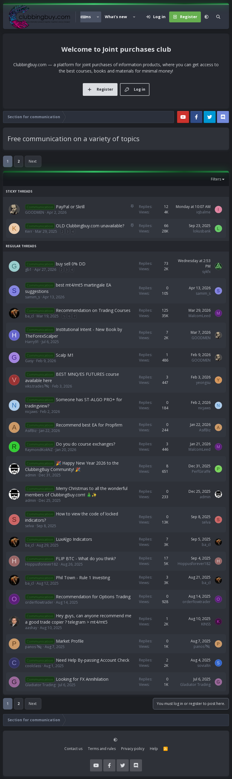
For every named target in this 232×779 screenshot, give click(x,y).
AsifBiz (31, 430)
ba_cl (29, 316)
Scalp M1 (65, 355)
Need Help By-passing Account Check (92, 660)
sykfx (206, 271)
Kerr (28, 231)
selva (29, 525)
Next (33, 161)
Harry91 (32, 341)
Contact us (73, 748)
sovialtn (204, 665)
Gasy (29, 360)
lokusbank (202, 231)
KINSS (206, 624)
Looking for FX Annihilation (82, 679)
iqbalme (203, 212)
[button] (98, 16)
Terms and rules (102, 748)
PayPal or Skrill (70, 206)
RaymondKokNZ (39, 449)
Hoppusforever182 (41, 564)
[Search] (218, 16)
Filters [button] (216, 179)
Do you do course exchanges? (85, 444)
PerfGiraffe (201, 471)
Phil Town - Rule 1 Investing (83, 577)
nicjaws (31, 411)
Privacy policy (132, 748)
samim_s (32, 297)
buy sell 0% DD (70, 264)
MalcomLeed (199, 315)
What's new (116, 16)
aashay (31, 627)
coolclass (33, 665)
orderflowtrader (39, 602)
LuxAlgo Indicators (74, 539)
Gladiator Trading (40, 684)
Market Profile (70, 641)
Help (154, 748)
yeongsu (203, 382)
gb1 (28, 269)
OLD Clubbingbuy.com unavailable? (90, 226)
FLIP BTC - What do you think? (86, 558)
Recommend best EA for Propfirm (89, 425)
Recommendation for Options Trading (93, 596)
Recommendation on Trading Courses (93, 310)
